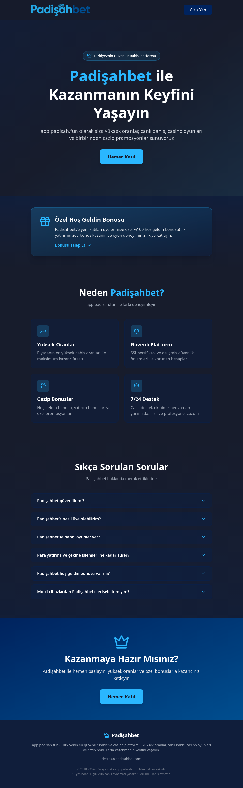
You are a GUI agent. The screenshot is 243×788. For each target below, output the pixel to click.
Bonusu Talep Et (73, 245)
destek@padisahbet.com (121, 758)
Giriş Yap (198, 10)
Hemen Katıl (121, 157)
